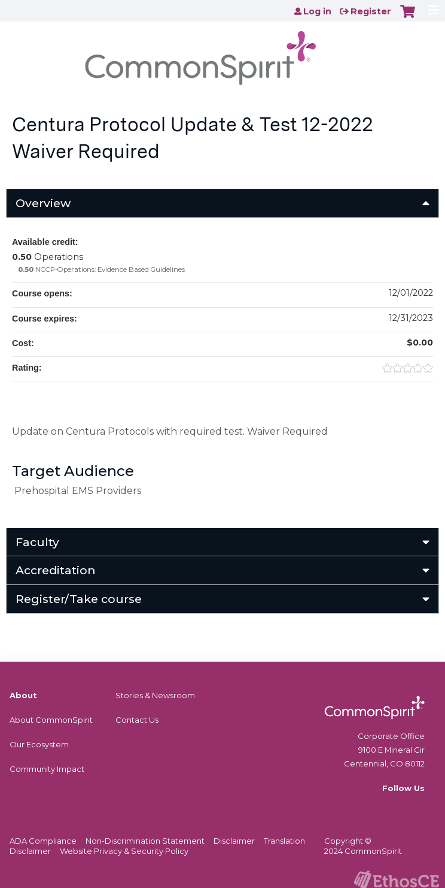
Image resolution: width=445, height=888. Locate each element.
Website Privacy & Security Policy (124, 851)
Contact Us (137, 720)
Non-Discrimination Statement (145, 840)
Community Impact (47, 769)
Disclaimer (234, 840)
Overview (43, 203)
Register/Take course (79, 599)
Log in (317, 11)
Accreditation (56, 570)
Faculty (37, 542)
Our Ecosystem (39, 744)
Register (370, 11)
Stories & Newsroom (155, 695)
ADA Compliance (43, 840)
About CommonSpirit (51, 720)
